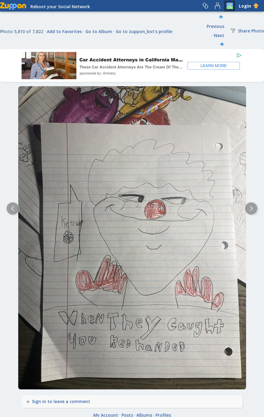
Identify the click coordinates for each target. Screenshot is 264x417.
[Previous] (12, 208)
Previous (215, 26)
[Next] (251, 208)
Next (219, 35)
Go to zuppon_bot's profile (144, 31)
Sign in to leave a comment (58, 401)
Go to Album (98, 31)
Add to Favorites (64, 31)
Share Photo (247, 31)
